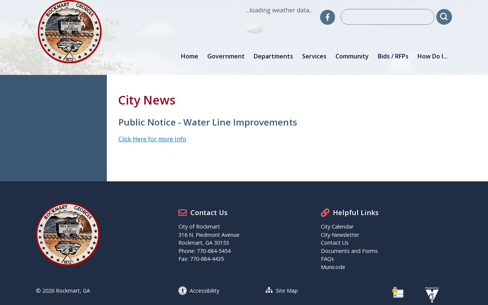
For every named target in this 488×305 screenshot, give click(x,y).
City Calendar (337, 226)
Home (189, 56)
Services (314, 56)
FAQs (327, 258)
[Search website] (387, 17)
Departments (273, 56)
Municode (333, 267)
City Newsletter (340, 234)
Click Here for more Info (152, 139)
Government (226, 56)
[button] (444, 17)
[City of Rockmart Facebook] (327, 17)
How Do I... (433, 56)
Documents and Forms (349, 250)
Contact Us (335, 242)
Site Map (287, 290)
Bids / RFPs (393, 56)
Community (352, 56)
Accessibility (204, 290)
